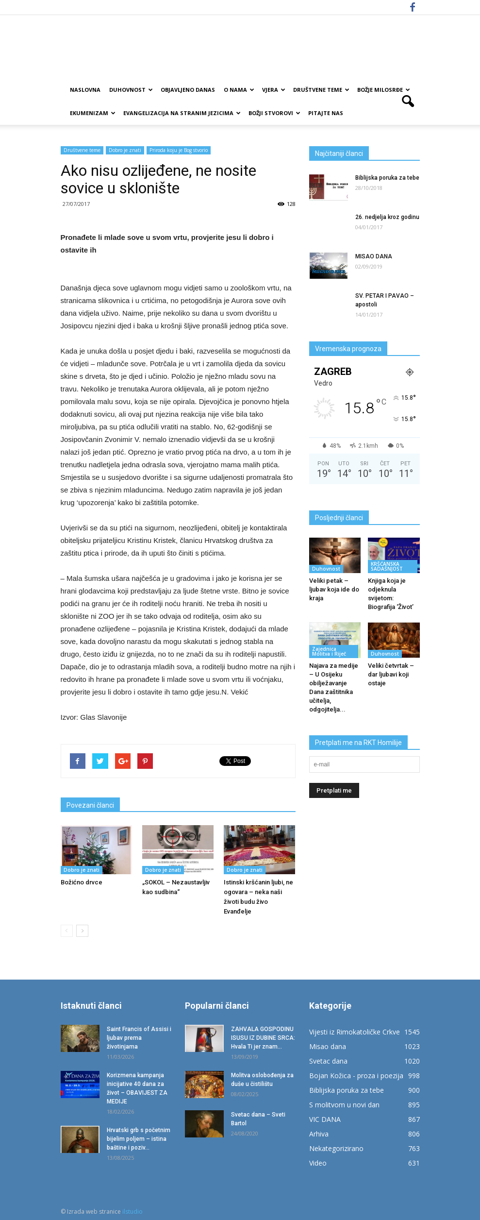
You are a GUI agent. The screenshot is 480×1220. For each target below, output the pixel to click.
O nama (239, 89)
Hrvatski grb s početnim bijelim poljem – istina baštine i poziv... (138, 1139)
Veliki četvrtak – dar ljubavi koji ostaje (391, 674)
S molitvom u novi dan (344, 1104)
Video (318, 1163)
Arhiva (319, 1133)
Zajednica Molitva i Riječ (329, 651)
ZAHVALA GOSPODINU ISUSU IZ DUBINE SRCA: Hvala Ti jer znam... (263, 1038)
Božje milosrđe (383, 89)
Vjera (273, 89)
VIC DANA (325, 1119)
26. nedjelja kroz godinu (387, 217)
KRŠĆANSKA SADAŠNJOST (387, 566)
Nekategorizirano (336, 1148)
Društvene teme (321, 89)
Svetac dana (328, 1061)
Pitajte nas (325, 113)
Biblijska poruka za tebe (387, 177)
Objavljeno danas (188, 89)
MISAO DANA (373, 256)
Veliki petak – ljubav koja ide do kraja (334, 589)
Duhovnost (131, 89)
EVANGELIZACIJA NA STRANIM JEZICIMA (182, 113)
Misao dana (327, 1046)
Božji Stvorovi (274, 113)
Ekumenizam (93, 113)
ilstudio (132, 1211)
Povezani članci (90, 805)
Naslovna (85, 89)
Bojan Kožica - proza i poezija (356, 1075)
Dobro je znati (125, 150)
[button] (408, 101)
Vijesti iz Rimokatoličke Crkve (354, 1031)
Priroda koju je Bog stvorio (178, 150)
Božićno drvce (81, 882)
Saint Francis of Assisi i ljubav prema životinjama (139, 1038)
